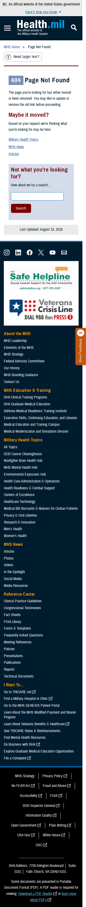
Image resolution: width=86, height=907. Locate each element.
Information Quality (39, 815)
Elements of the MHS (19, 347)
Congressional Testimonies (22, 608)
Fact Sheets (12, 614)
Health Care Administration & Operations (32, 481)
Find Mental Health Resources (25, 737)
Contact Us (11, 381)
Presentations (13, 656)
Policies (9, 649)
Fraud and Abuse (54, 785)
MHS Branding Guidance (21, 375)
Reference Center (19, 594)
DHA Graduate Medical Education (27, 404)
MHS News (16, 147)
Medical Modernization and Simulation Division (36, 431)
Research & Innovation (19, 522)
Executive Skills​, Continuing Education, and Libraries (40, 418)
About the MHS (17, 333)
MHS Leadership (15, 340)
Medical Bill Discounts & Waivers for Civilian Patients (41, 508)
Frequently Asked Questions (23, 635)
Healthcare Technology (19, 501)
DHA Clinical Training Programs (25, 397)
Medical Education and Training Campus (32, 424)
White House (51, 835)
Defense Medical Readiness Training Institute (35, 411)
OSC (39, 845)
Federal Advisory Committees (24, 361)
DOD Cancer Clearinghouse (23, 454)
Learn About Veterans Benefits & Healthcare (34, 724)
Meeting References (18, 642)
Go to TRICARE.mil (17, 692)
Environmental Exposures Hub (25, 474)
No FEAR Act (20, 785)
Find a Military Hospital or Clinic (26, 698)
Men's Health (13, 529)
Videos (8, 565)
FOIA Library (12, 621)
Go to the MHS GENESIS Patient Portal (31, 705)
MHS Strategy (13, 354)
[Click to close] (80, 333)
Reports (9, 669)
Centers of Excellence (19, 494)
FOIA (54, 795)
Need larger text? (22, 57)
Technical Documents (19, 676)
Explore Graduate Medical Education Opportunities (39, 751)
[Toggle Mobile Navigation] (7, 28)
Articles (14, 154)
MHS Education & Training (27, 390)
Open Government (23, 825)
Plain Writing (57, 825)
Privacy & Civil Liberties (20, 515)
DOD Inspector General (39, 805)
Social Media (13, 578)
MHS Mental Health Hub (20, 467)
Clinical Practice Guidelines (23, 601)
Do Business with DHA (19, 744)
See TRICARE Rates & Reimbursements (32, 731)
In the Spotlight (14, 572)
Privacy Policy (53, 776)
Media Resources (16, 585)
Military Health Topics (23, 139)
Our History (12, 368)
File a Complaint (15, 758)
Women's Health (15, 535)
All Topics (10, 447)
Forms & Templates (17, 628)
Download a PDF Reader (35, 893)
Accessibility (29, 795)
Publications (12, 662)
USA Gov (23, 835)
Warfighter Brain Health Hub (23, 460)
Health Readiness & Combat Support (29, 488)
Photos (9, 558)
